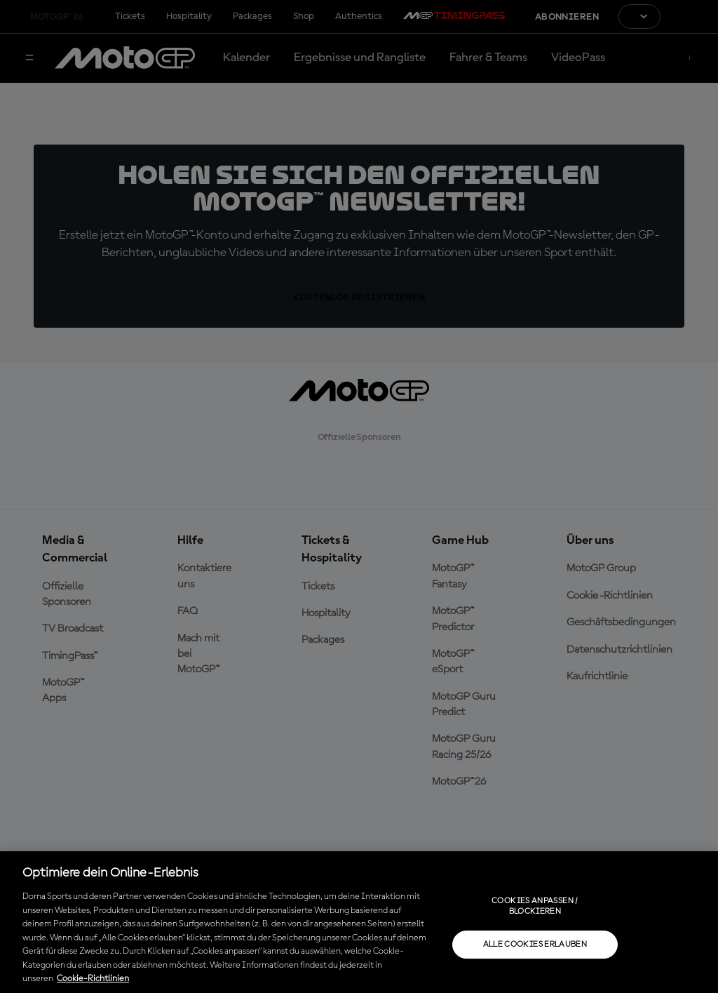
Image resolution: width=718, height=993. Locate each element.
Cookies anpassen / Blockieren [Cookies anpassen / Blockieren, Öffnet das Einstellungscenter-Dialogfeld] (535, 906)
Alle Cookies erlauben (535, 944)
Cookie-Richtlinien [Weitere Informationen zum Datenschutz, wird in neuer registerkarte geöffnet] (93, 978)
